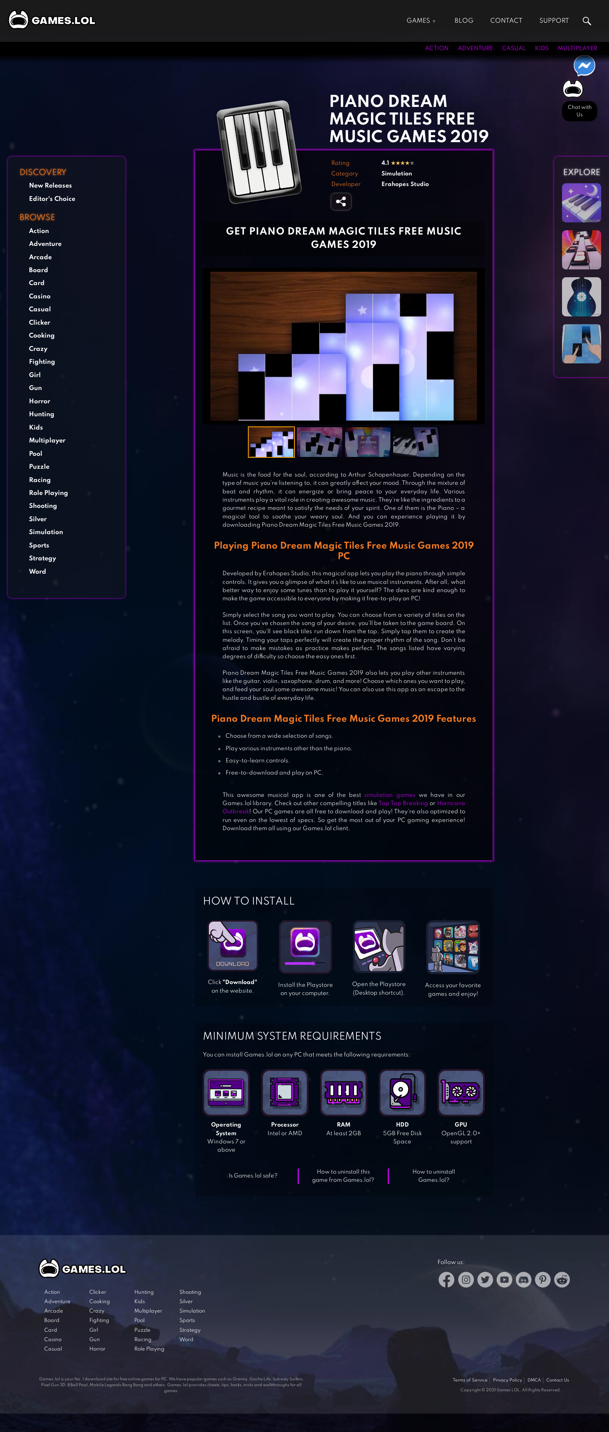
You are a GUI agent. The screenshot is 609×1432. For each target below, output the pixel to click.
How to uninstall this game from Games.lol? (343, 1176)
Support (554, 21)
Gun (35, 388)
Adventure (475, 48)
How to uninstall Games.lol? (433, 1176)
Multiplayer (577, 48)
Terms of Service (470, 1380)
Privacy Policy (507, 1380)
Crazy (38, 349)
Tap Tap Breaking (403, 803)
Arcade (40, 257)
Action (437, 48)
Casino (40, 296)
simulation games (389, 795)
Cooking (42, 335)
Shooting (43, 506)
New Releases (50, 185)
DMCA (534, 1380)
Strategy (42, 558)
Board (38, 270)
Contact (506, 21)
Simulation (46, 532)
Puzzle (39, 467)
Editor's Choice (52, 199)
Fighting (42, 362)
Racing (40, 480)
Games (418, 21)
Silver (38, 519)
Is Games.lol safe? (253, 1176)
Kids (542, 48)
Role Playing (48, 493)
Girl (35, 375)
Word (37, 572)
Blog (464, 21)
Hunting (41, 414)
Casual (514, 48)
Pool (35, 454)
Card (37, 283)
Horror (39, 401)
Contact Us (557, 1380)
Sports (39, 545)
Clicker (39, 323)
